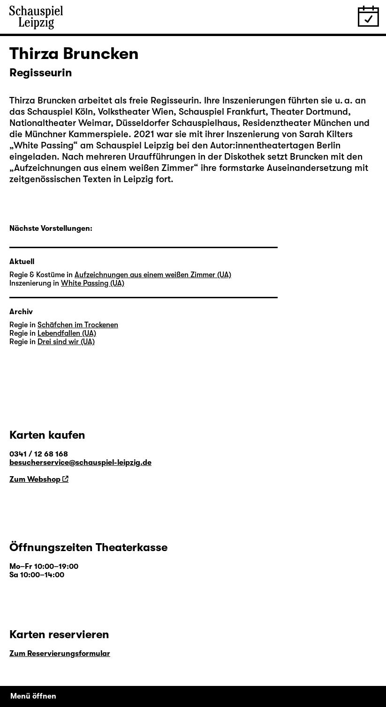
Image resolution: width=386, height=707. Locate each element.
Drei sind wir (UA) (66, 342)
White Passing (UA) (92, 283)
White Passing (43, 145)
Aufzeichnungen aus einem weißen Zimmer (104, 167)
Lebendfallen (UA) (67, 333)
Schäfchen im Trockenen (78, 325)
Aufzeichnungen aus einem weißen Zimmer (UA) (153, 275)
